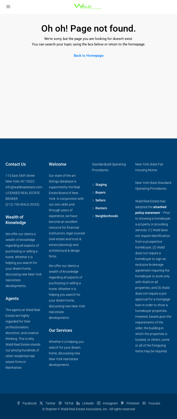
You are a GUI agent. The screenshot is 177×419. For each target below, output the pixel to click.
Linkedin (86, 403)
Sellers (100, 200)
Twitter (48, 403)
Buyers (100, 192)
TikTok (66, 403)
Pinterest (130, 403)
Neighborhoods (106, 216)
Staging (101, 184)
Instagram (107, 403)
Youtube (151, 403)
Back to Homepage (88, 56)
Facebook (27, 403)
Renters (101, 208)
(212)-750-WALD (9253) (22, 204)
